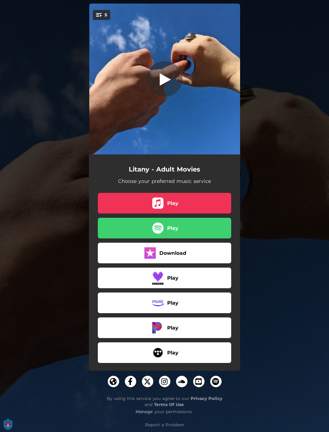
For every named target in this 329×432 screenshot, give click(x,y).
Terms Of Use (169, 404)
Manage (144, 411)
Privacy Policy (206, 398)
